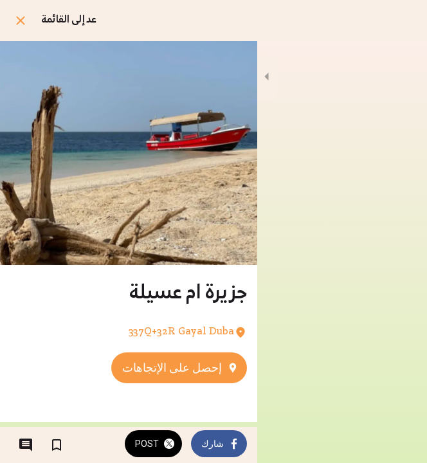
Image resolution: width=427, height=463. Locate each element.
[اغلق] (20, 20)
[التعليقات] (25, 445)
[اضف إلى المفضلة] (56, 445)
